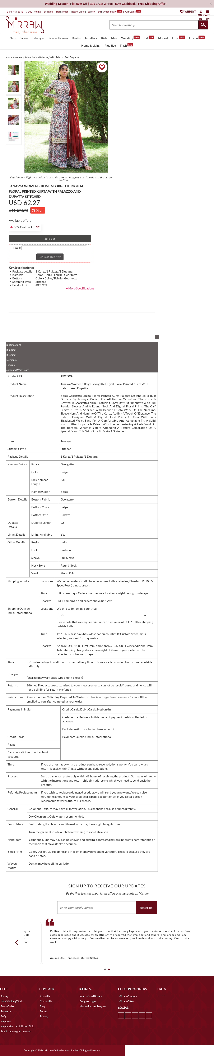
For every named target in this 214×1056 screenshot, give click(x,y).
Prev (18, 942)
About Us (45, 996)
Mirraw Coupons (128, 996)
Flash (126, 45)
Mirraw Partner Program (92, 1006)
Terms (43, 1011)
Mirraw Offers (126, 1001)
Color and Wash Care (17, 369)
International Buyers (90, 996)
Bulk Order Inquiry (107, 11)
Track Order (62, 11)
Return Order (77, 11)
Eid (149, 38)
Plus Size (110, 45)
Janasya (66, 441)
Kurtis (76, 38)
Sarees (24, 38)
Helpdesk (6, 1021)
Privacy (44, 1016)
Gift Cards (133, 11)
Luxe (178, 38)
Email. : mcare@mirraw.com (16, 1031)
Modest (163, 38)
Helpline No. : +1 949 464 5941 (17, 1026)
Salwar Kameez (58, 38)
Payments (11, 359)
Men (114, 38)
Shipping (10, 349)
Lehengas (38, 38)
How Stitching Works (12, 1001)
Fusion (197, 38)
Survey (91, 11)
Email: (17, 248)
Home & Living (90, 45)
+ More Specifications (80, 288)
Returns (10, 364)
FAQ (3, 1016)
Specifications (13, 344)
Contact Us (46, 1001)
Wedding (130, 38)
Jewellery (91, 38)
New (13, 38)
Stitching (10, 354)
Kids (104, 38)
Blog (42, 1006)
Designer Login (87, 1001)
